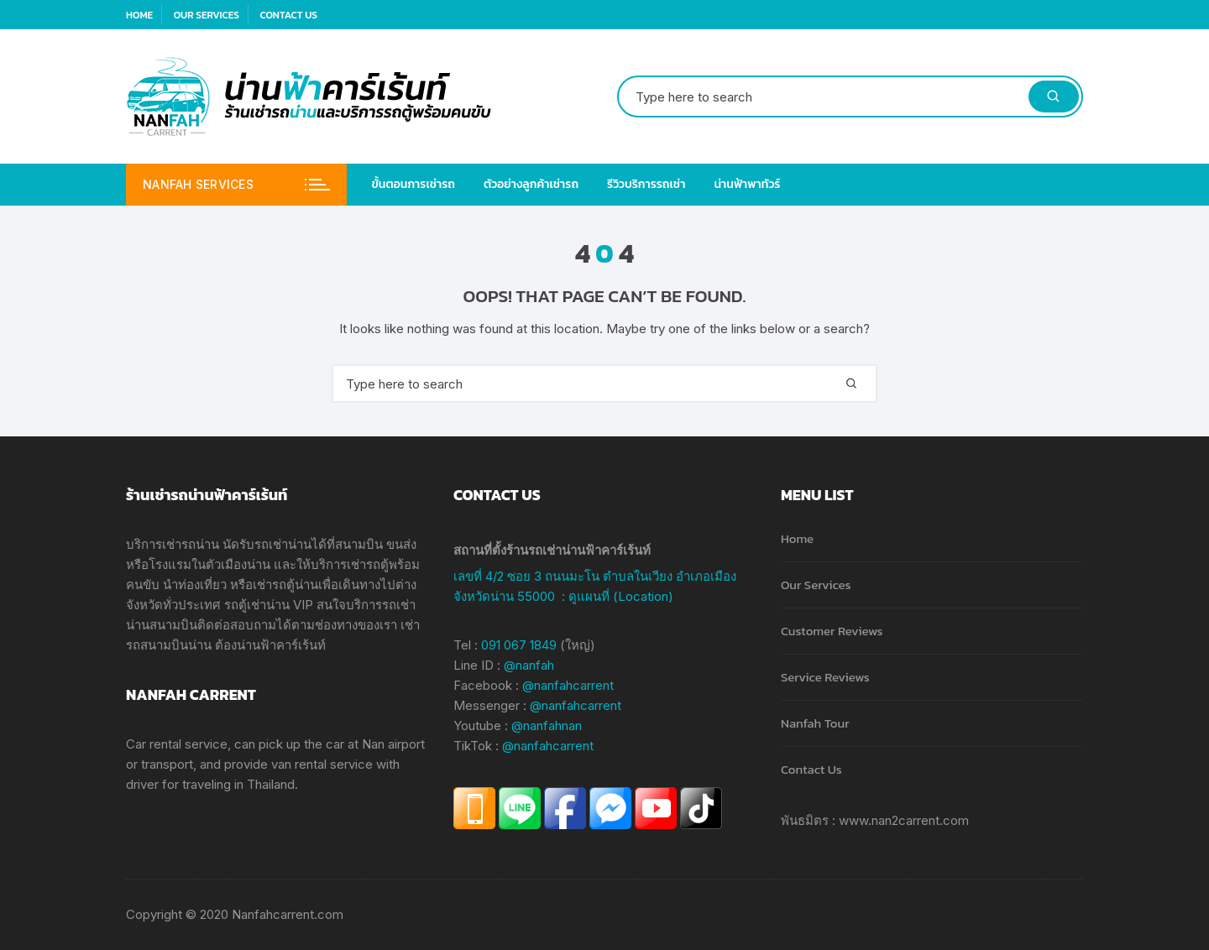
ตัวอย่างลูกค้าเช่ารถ (531, 184)
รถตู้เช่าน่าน (257, 605)
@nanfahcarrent (568, 685)
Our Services (206, 15)
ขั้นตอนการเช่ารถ (414, 184)
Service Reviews (825, 676)
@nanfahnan (546, 725)
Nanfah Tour (815, 723)
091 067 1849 (519, 645)
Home (139, 15)
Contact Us (288, 15)
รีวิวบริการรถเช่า (646, 184)
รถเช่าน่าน (282, 544)
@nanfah (529, 665)
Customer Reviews (831, 630)
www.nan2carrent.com (904, 820)
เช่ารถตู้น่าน (285, 584)
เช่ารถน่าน (190, 544)
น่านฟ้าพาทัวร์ (747, 184)
